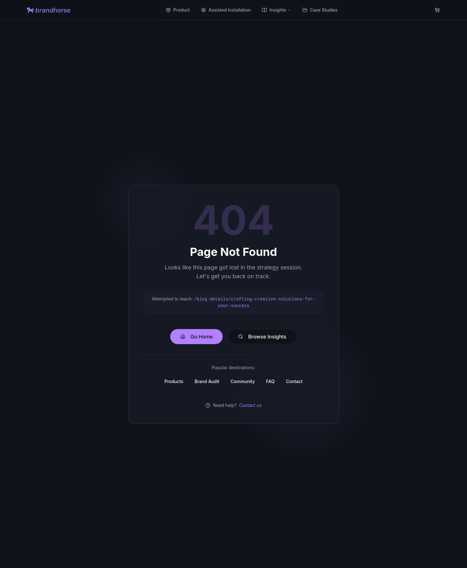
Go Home (196, 336)
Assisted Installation (226, 10)
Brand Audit (207, 381)
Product (178, 10)
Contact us (250, 405)
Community (243, 381)
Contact (294, 381)
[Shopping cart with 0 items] (437, 10)
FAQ (270, 381)
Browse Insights (262, 336)
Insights (276, 10)
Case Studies (320, 10)
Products (174, 381)
